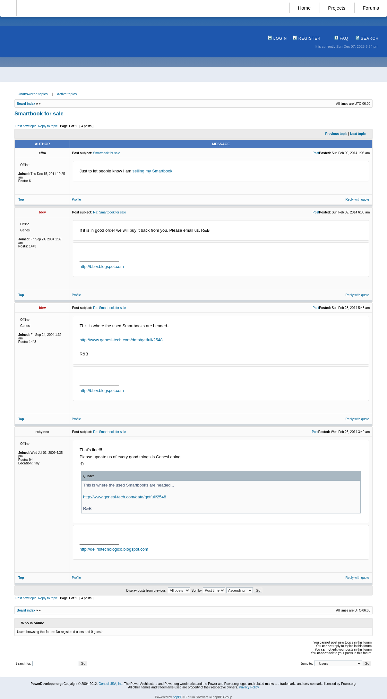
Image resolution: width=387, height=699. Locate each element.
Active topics (67, 94)
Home (304, 8)
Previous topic (336, 134)
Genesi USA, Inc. (111, 684)
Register (307, 38)
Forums (371, 8)
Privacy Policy (249, 687)
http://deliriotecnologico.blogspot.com (114, 549)
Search (367, 38)
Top (21, 199)
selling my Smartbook (152, 171)
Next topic (358, 134)
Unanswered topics (33, 94)
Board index (26, 103)
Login (277, 38)
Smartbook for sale (39, 114)
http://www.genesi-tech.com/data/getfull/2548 (121, 339)
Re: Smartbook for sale (109, 212)
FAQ (341, 38)
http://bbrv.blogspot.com (102, 266)
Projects (336, 8)
